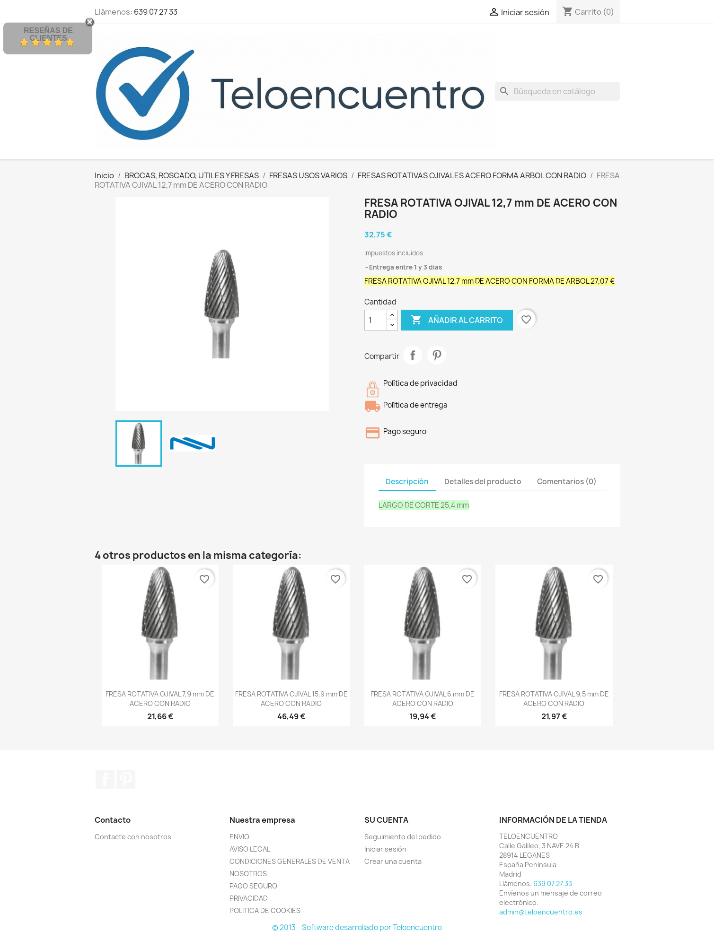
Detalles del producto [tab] (482, 482)
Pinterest (436, 355)
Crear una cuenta (393, 861)
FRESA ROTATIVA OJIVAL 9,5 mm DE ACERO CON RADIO (554, 698)
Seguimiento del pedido (402, 836)
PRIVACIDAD (248, 898)
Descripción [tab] (407, 482)
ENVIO (239, 836)
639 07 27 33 (155, 12)
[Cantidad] (375, 320)
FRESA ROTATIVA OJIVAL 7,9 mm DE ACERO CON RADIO (160, 698)
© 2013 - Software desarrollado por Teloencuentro (357, 927)
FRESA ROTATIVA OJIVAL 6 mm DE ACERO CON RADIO (422, 698)
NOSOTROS (248, 873)
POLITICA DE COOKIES (264, 910)
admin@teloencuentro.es (540, 911)
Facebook (105, 779)
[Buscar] (557, 91)
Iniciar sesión (385, 848)
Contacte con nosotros (133, 836)
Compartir (412, 355)
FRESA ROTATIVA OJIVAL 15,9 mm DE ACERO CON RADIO (291, 698)
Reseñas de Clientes (48, 34)
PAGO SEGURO (253, 885)
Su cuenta (386, 820)
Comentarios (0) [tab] (567, 482)
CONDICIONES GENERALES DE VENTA (289, 861)
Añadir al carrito (457, 320)
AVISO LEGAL (249, 848)
